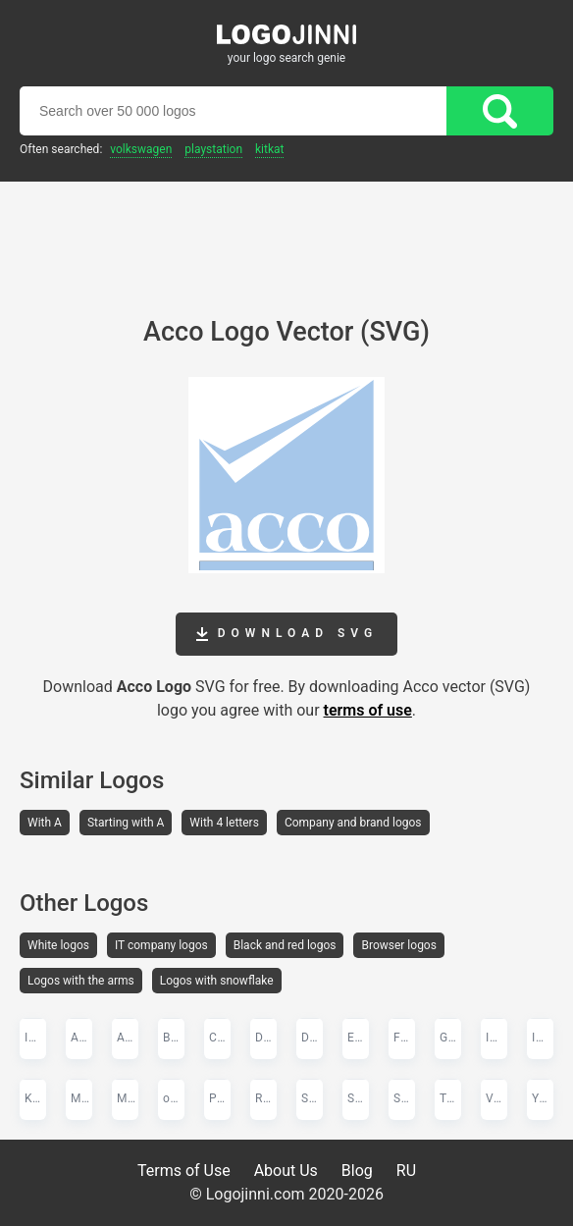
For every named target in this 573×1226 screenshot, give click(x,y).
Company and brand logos (353, 822)
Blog (357, 1170)
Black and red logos (285, 945)
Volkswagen (141, 149)
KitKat (269, 149)
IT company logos (161, 945)
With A (44, 822)
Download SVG (286, 634)
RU (406, 1170)
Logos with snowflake (217, 980)
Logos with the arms (80, 980)
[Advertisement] (286, 235)
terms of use (368, 710)
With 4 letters (224, 822)
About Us (286, 1170)
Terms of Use (184, 1170)
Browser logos (398, 945)
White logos (58, 945)
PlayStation (213, 149)
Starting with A (125, 822)
